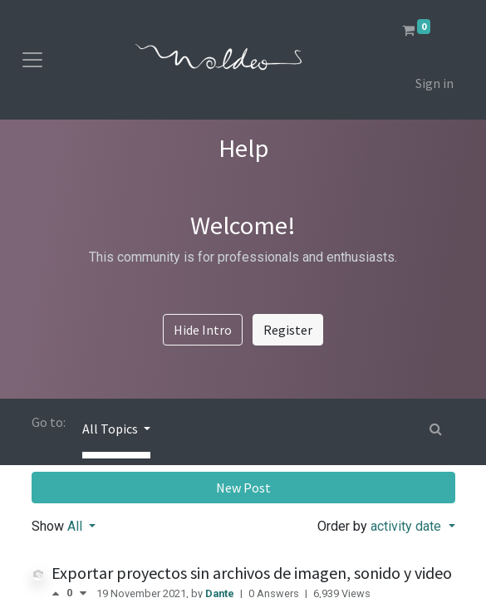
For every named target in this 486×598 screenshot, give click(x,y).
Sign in (434, 83)
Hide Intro (203, 329)
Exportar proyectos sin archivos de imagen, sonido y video (252, 572)
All (76, 526)
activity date (407, 526)
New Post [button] (243, 487)
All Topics (111, 428)
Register (287, 329)
